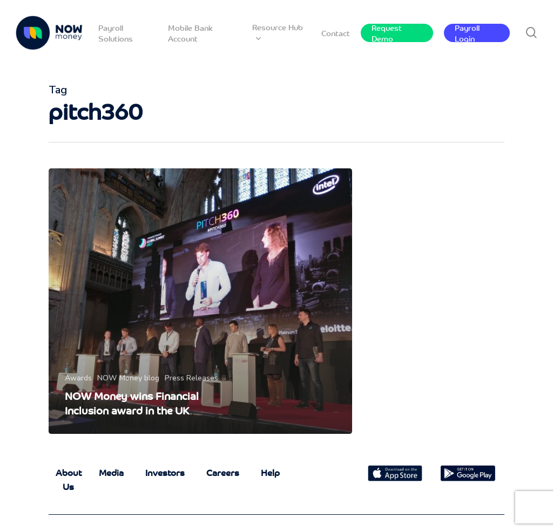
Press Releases (191, 378)
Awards (78, 378)
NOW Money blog (128, 378)
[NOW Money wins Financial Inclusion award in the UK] (200, 301)
